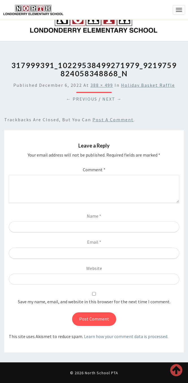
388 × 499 (101, 85)
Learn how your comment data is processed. (126, 336)
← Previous (81, 99)
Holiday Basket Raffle (148, 85)
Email (94, 242)
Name (94, 216)
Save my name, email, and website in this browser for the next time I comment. (94, 301)
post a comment (113, 119)
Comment (94, 169)
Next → (112, 99)
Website (94, 268)
